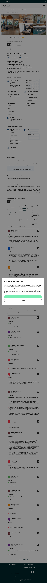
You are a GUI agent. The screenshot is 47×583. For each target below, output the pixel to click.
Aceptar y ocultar (23, 296)
